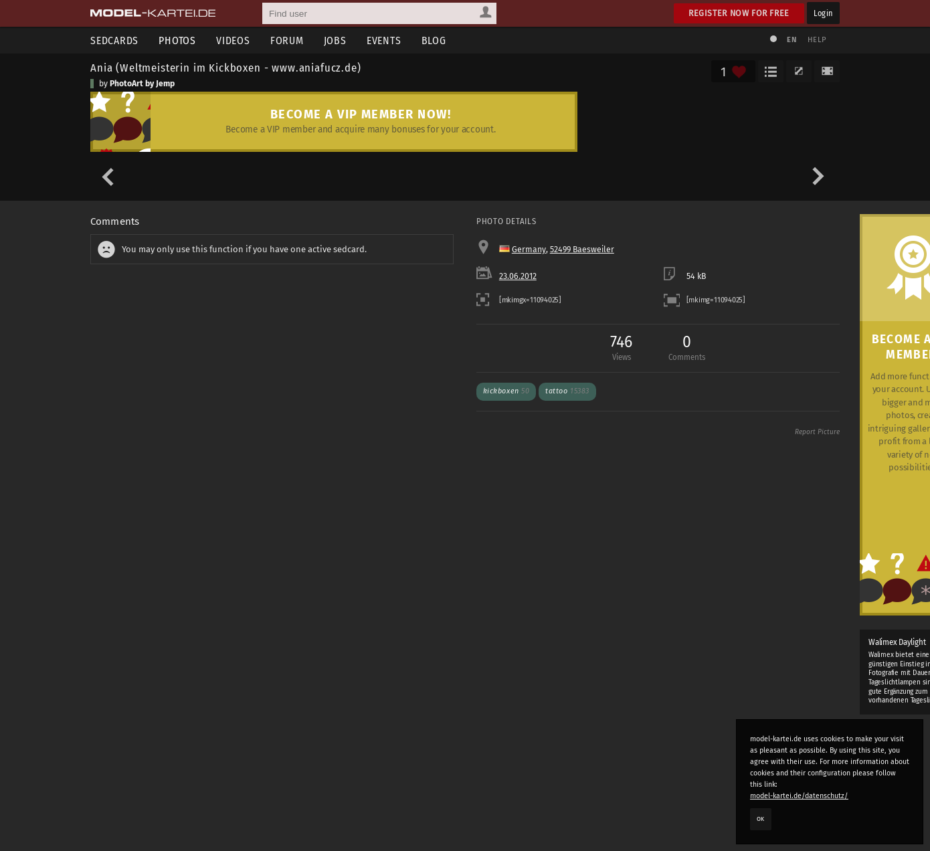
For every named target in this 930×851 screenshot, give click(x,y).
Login (823, 13)
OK (761, 819)
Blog (434, 40)
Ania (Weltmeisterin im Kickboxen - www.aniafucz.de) (225, 67)
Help (817, 39)
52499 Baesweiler (582, 249)
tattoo (567, 391)
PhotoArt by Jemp (142, 83)
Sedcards (114, 40)
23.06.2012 (518, 276)
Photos (177, 40)
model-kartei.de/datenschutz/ (799, 795)
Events (384, 40)
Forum (287, 40)
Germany (529, 249)
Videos (233, 40)
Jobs (335, 40)
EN (791, 39)
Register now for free (738, 13)
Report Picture (817, 432)
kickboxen (506, 391)
